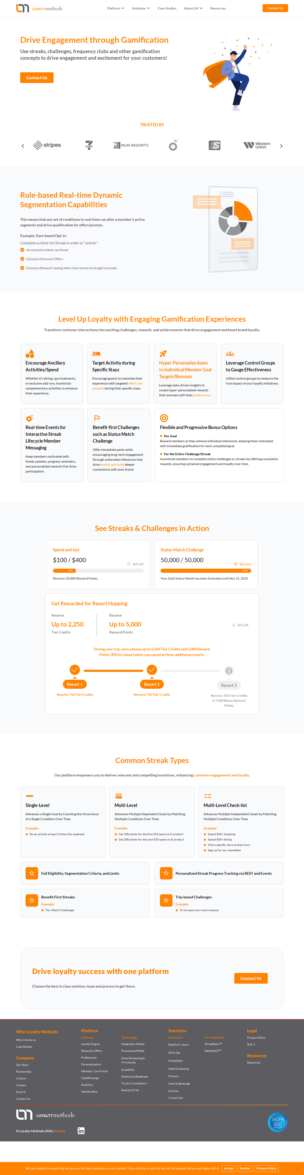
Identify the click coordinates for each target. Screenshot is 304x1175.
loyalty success (79, 970)
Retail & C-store (178, 1044)
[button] (22, 145)
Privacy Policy (256, 1037)
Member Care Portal (94, 1071)
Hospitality (175, 1060)
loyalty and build (112, 464)
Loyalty (100, 318)
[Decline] (297, 1168)
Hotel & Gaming (178, 1068)
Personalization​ (91, 1064)
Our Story (22, 1064)
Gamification (89, 1091)
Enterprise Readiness (134, 1076)
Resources (253, 1062)
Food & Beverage (179, 1083)
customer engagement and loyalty (221, 775)
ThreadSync (213, 1044)
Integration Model (132, 1044)
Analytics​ (87, 1084)
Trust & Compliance (134, 1083)
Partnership (23, 1071)
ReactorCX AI (130, 1090)
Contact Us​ (23, 1098)
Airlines (173, 1091)
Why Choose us (26, 1040)
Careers (21, 1085)
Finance (173, 1076)
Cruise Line (175, 1097)
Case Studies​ (24, 1046)
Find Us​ (21, 1092)
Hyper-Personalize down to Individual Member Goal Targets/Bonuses (185, 369)
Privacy (60, 1131)
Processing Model (132, 1050)
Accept (228, 1168)
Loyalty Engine (90, 1044)
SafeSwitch (212, 1050)
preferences (201, 395)
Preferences (89, 1057)
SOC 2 (251, 1044)
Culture (21, 1078)
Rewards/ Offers (91, 1050)
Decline (245, 1168)
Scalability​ (128, 1069)
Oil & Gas (174, 1052)
